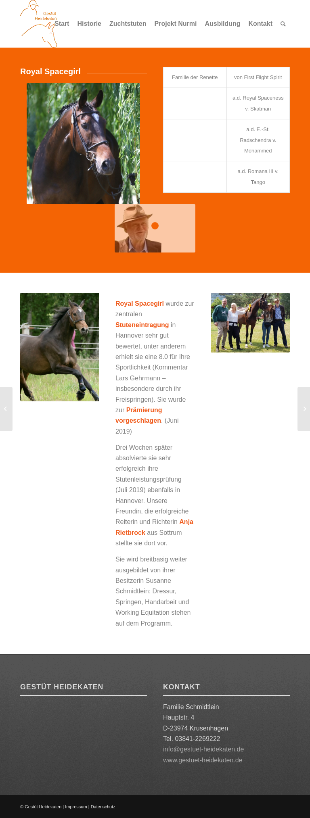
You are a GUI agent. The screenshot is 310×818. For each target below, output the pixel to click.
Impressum (76, 806)
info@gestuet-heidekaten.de (203, 749)
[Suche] (283, 24)
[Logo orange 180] (38, 24)
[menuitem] (61, 24)
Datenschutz (103, 806)
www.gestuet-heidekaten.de (203, 760)
